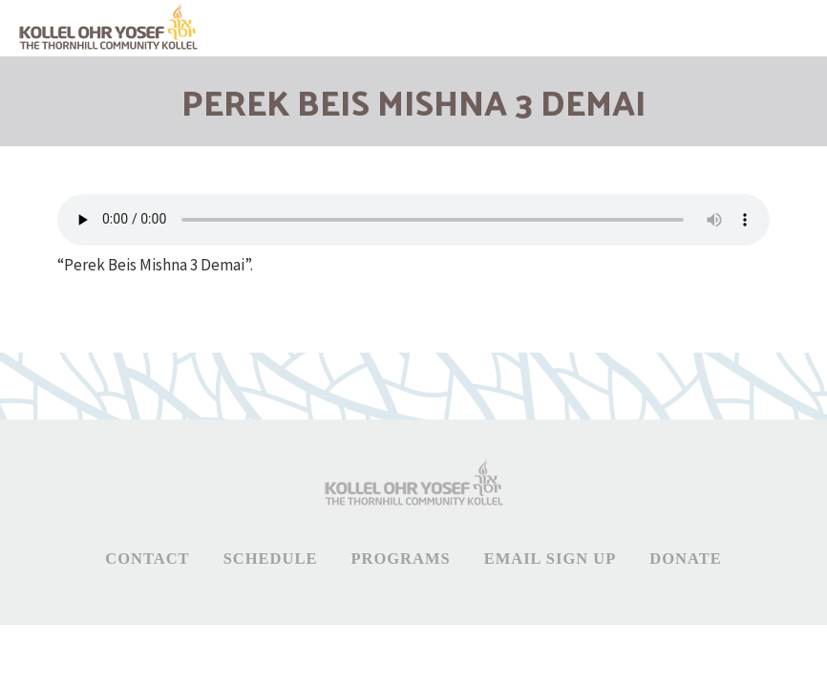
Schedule (270, 558)
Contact (147, 558)
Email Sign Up (550, 558)
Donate (685, 558)
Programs (400, 558)
